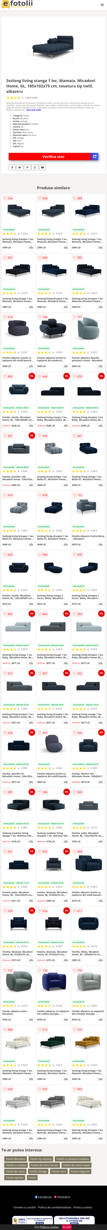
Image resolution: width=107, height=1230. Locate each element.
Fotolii (32, 1177)
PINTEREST (62, 1197)
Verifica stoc (70, 156)
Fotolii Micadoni (15, 1159)
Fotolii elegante (80, 1171)
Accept (67, 1227)
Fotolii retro (59, 1171)
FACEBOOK (43, 1197)
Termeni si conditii (24, 1207)
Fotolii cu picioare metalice (72, 1159)
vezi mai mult (34, 109)
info (31, 247)
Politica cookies (83, 1207)
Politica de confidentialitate (54, 1207)
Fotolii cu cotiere (16, 1165)
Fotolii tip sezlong (40, 1159)
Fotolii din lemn (15, 1171)
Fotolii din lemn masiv (76, 1165)
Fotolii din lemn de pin (44, 1165)
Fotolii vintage (38, 1171)
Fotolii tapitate (14, 1177)
